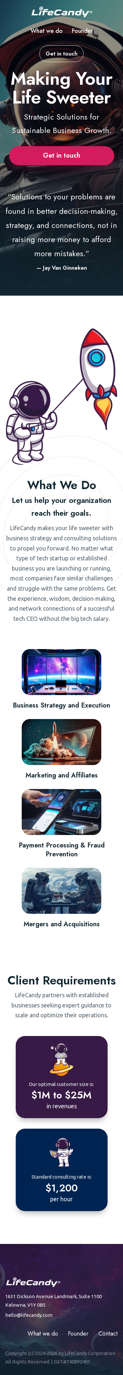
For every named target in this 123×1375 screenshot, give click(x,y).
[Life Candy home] (62, 12)
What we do (47, 31)
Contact (108, 1333)
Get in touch (61, 53)
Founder (82, 31)
